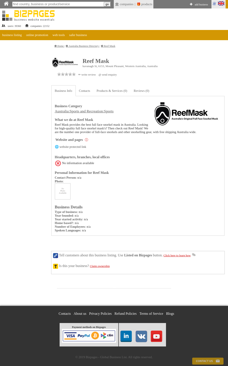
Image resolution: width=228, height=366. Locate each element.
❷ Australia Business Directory (82, 46)
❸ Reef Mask (108, 46)
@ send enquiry (108, 74)
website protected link (72, 146)
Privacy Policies (100, 313)
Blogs (170, 313)
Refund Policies (125, 313)
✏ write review (87, 74)
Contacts (84, 90)
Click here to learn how (177, 255)
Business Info (63, 90)
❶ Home (59, 46)
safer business (78, 35)
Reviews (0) (141, 90)
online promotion (37, 35)
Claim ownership (100, 266)
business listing (12, 35)
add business (201, 4)
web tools (58, 35)
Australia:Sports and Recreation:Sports (84, 111)
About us (80, 313)
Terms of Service (151, 313)
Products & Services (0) (112, 90)
